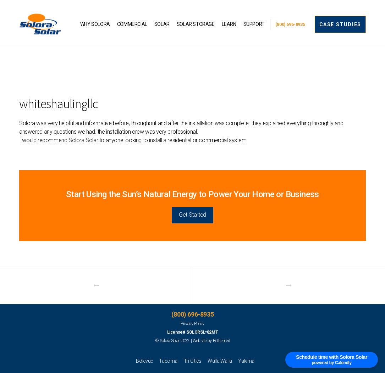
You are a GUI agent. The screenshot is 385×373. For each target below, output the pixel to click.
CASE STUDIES (340, 24)
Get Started (192, 214)
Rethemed (221, 340)
